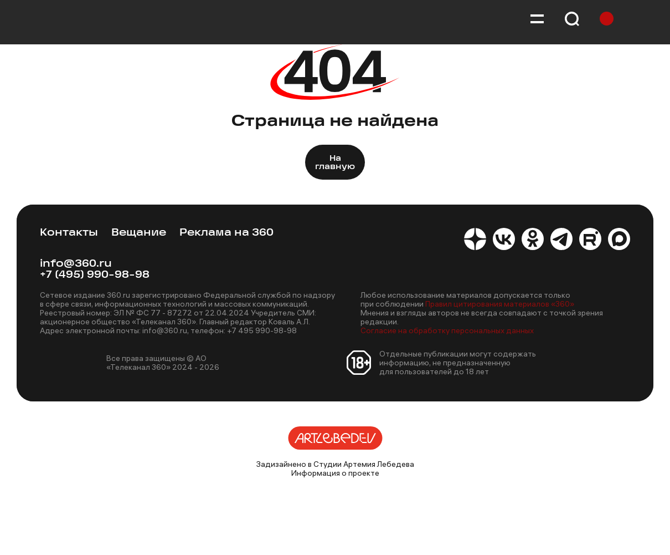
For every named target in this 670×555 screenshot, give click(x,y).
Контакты (69, 233)
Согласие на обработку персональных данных (447, 330)
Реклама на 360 (226, 233)
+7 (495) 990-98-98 (95, 275)
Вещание (138, 233)
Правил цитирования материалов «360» (499, 304)
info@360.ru (76, 264)
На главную (335, 163)
